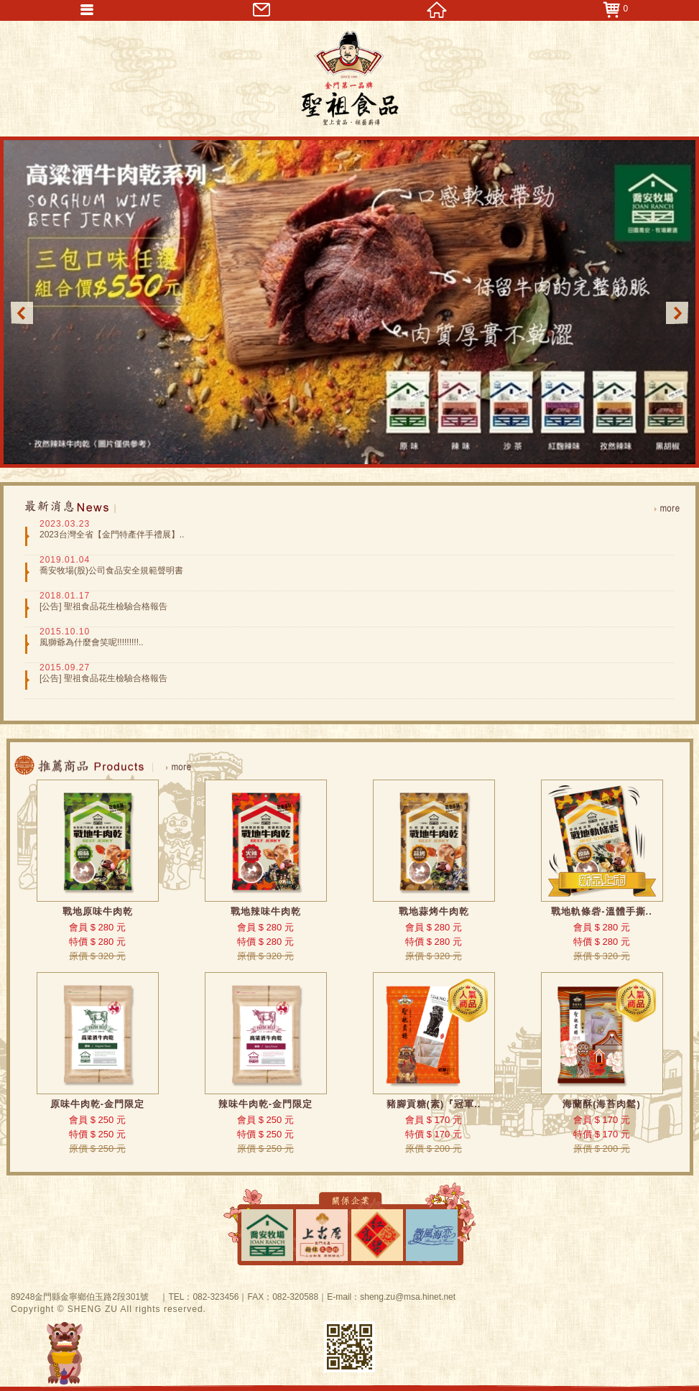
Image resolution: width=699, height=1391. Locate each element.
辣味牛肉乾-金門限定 (265, 1104)
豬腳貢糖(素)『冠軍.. (433, 1104)
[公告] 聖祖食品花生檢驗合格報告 (103, 606)
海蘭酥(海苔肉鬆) (602, 1104)
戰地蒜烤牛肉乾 (434, 911)
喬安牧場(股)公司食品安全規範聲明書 (111, 570)
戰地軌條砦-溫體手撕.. (601, 911)
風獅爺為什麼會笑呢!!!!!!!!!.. (92, 642)
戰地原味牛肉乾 (98, 911)
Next (677, 313)
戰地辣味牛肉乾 (266, 911)
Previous (22, 313)
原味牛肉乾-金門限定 (97, 1104)
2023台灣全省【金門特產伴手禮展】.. (112, 535)
